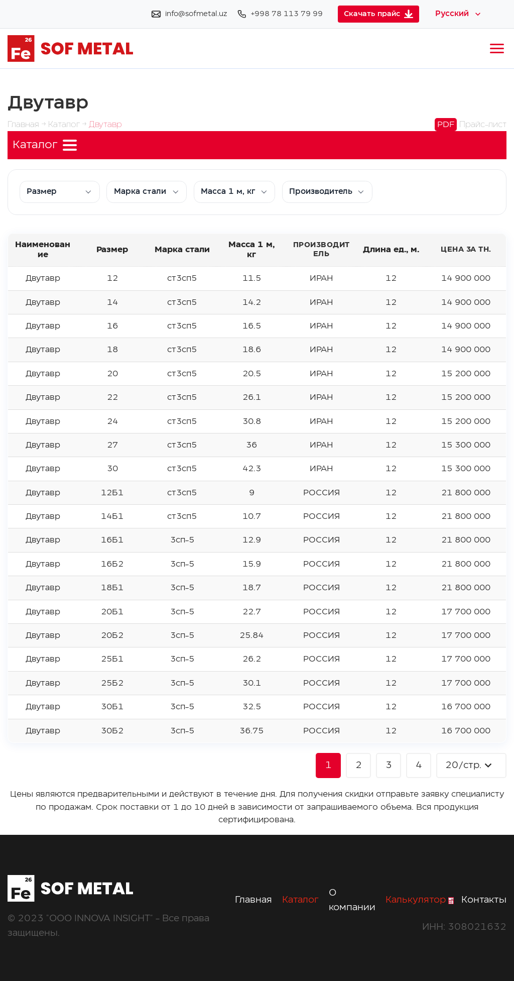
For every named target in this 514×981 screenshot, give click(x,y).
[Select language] (459, 14)
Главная (253, 900)
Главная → (28, 125)
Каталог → (68, 125)
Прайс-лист (470, 125)
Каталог (300, 900)
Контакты (483, 900)
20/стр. (470, 765)
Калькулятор (420, 900)
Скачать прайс (378, 14)
